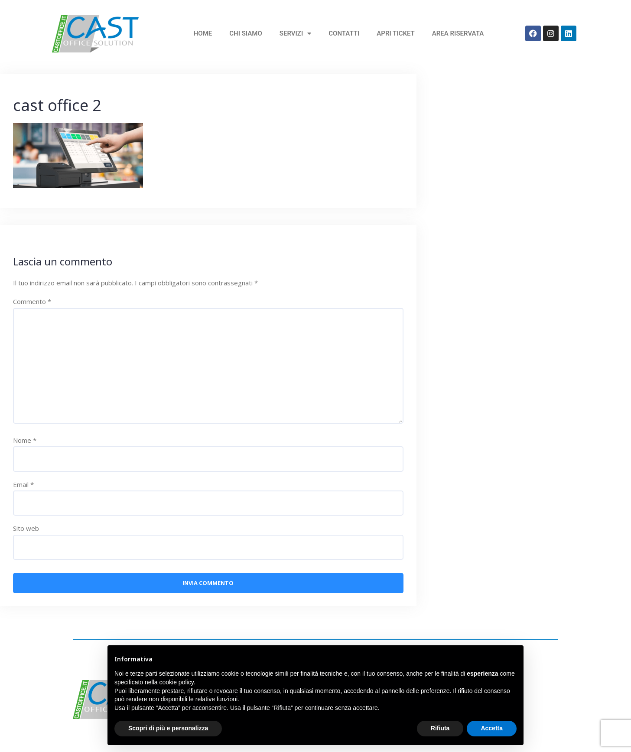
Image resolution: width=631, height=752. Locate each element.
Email (23, 484)
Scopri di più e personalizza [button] (168, 728)
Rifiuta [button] (440, 728)
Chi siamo (245, 33)
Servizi (295, 33)
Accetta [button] (492, 728)
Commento (32, 301)
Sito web (26, 528)
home (203, 33)
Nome (24, 440)
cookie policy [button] (176, 682)
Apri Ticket (396, 33)
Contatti (344, 33)
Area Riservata (458, 33)
